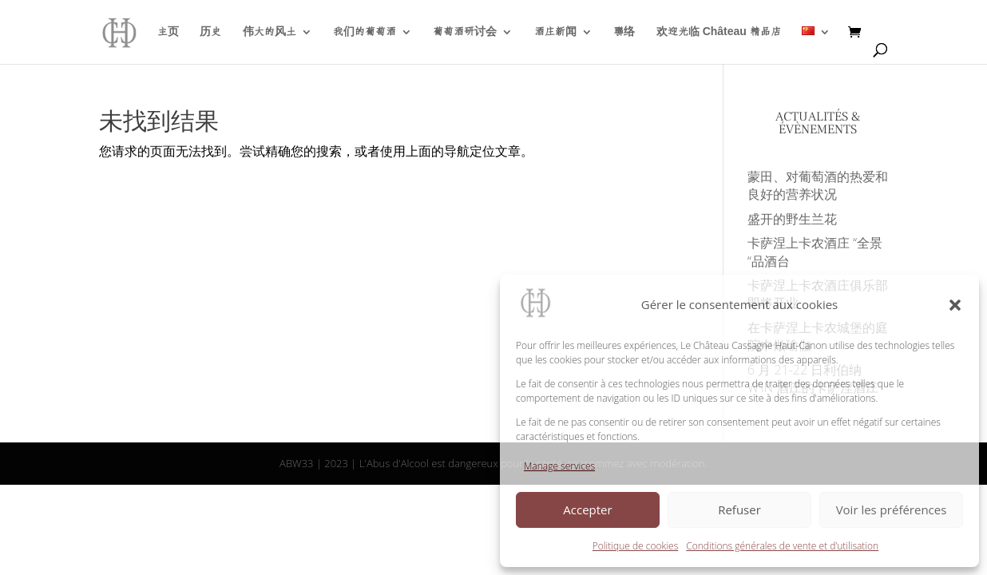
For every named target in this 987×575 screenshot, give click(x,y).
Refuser (739, 510)
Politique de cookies (635, 546)
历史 (210, 32)
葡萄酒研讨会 (465, 32)
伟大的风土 (269, 32)
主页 (168, 32)
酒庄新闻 (555, 32)
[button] (955, 305)
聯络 (624, 32)
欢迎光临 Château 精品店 (718, 32)
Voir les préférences (891, 510)
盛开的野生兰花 (792, 219)
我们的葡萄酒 (364, 32)
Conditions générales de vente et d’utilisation (782, 546)
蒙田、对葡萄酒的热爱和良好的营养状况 (817, 185)
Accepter (587, 510)
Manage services (559, 466)
